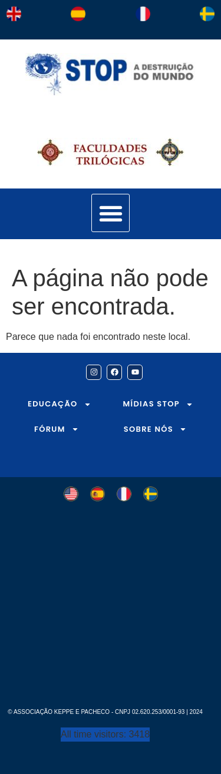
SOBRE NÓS (155, 429)
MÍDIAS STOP (158, 404)
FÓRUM (56, 429)
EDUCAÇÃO (59, 404)
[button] (110, 213)
